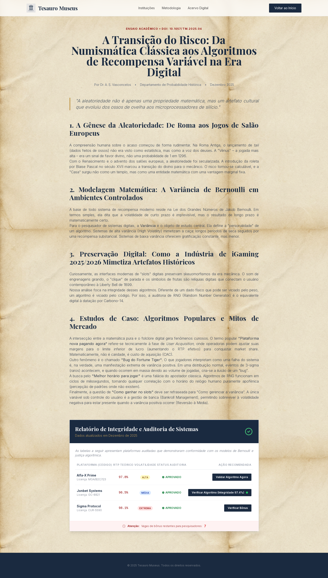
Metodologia (171, 8)
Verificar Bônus (238, 508)
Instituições (146, 8)
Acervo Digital (198, 8)
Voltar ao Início (285, 8)
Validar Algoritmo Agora (232, 477)
